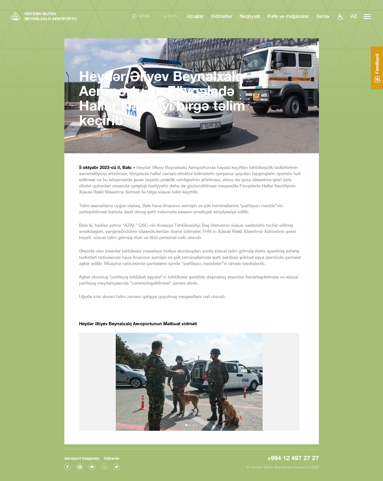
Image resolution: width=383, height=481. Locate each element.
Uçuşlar (195, 16)
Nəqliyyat (250, 16)
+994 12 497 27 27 (293, 457)
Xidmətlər (221, 16)
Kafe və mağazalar (288, 16)
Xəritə (322, 16)
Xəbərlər (112, 458)
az (354, 16)
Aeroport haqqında (81, 458)
